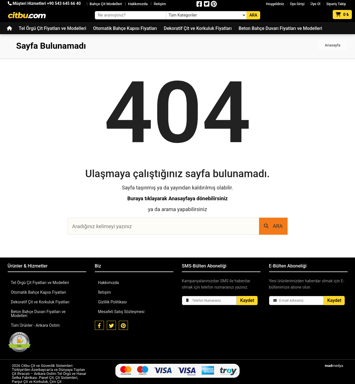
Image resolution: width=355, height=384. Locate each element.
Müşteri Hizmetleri (44, 3)
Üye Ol (315, 4)
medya (334, 362)
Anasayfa (332, 45)
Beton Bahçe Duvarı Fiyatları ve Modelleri (280, 28)
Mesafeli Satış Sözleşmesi (121, 312)
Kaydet (247, 300)
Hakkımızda (138, 4)
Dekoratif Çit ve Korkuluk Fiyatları (198, 28)
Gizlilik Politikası (112, 302)
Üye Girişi (297, 4)
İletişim (160, 4)
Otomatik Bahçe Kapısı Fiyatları (125, 28)
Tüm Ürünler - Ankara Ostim (35, 321)
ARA (273, 226)
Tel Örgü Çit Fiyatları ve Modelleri (53, 28)
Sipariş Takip (336, 4)
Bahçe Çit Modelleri (106, 4)
